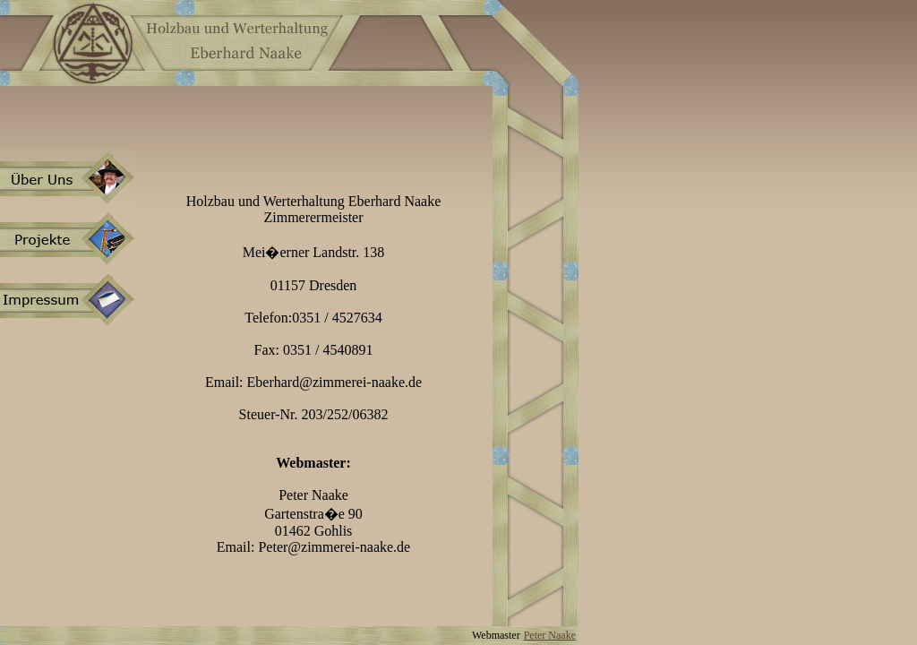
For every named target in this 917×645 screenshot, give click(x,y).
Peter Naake (550, 635)
